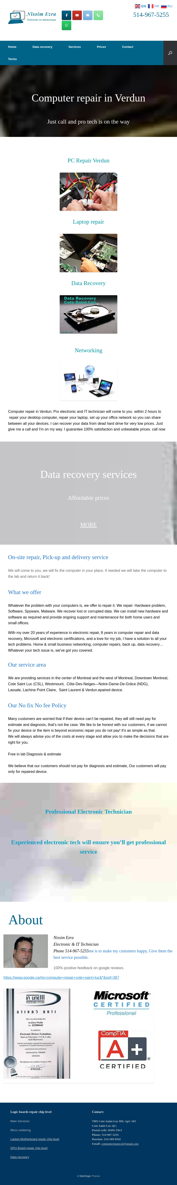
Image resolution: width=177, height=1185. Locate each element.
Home (12, 47)
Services (74, 47)
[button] (170, 53)
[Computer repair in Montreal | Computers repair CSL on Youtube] (77, 15)
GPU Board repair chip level (28, 1148)
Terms (12, 59)
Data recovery (42, 47)
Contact (127, 47)
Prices (101, 47)
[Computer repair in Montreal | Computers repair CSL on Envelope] (87, 15)
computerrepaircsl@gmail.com (120, 1143)
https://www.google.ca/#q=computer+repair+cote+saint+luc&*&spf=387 (61, 978)
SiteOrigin (85, 1176)
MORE (88, 525)
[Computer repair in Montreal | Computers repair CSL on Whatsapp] (66, 25)
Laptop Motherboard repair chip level (34, 1139)
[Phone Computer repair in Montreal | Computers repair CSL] (98, 15)
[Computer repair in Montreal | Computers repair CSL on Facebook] (66, 15)
